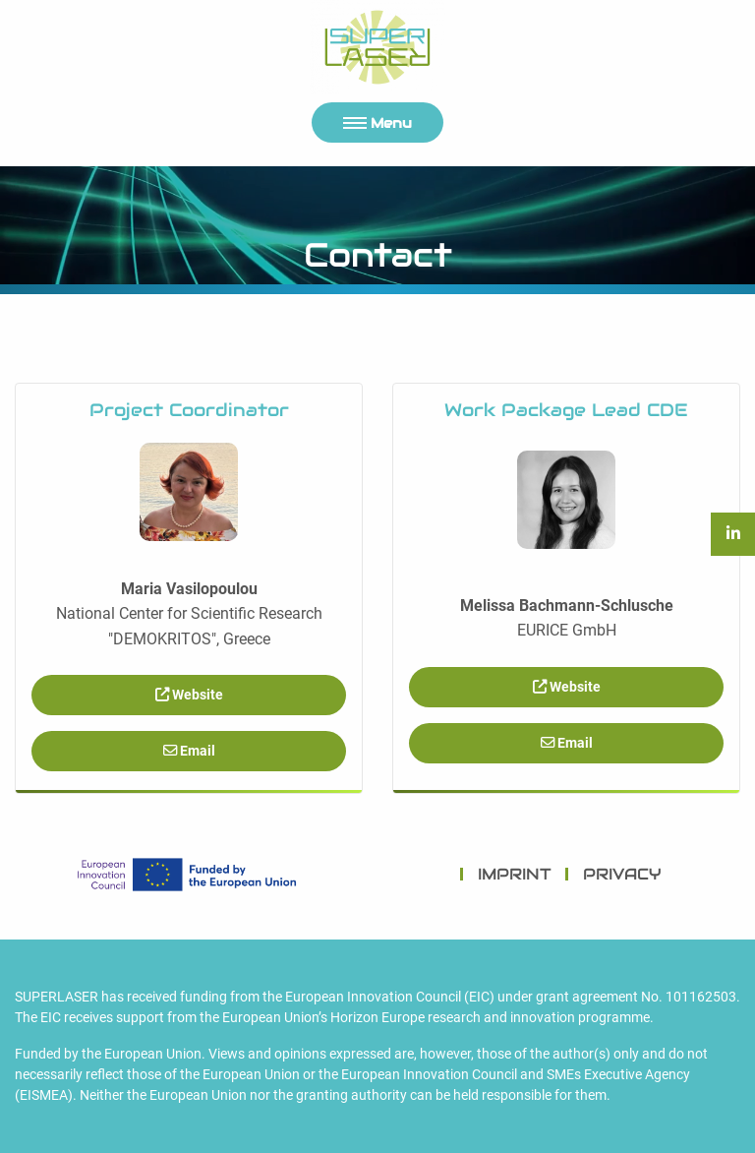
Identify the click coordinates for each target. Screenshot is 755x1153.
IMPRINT (515, 874)
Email (189, 751)
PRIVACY (622, 874)
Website (189, 695)
